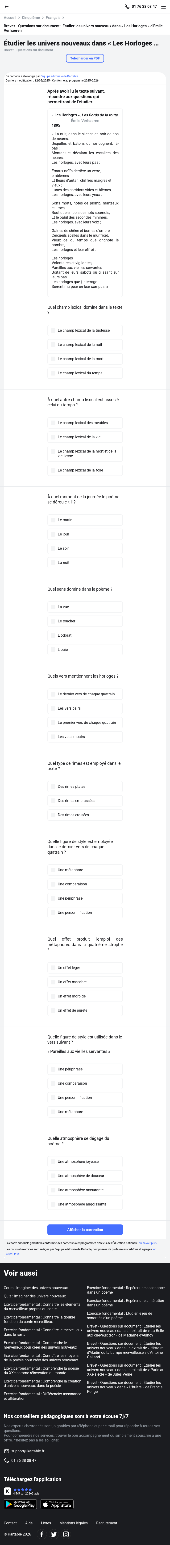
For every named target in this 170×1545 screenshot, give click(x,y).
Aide (29, 1523)
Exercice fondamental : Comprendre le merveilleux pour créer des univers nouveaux (40, 1345)
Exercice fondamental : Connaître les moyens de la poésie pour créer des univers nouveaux (41, 1357)
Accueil (10, 17)
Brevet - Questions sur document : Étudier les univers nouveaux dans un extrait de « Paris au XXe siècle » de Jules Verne (125, 1370)
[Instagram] (66, 1534)
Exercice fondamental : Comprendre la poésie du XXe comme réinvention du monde (41, 1370)
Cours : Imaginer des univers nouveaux (36, 1288)
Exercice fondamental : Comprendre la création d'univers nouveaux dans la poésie (42, 1383)
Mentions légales (73, 1523)
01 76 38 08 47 (144, 7)
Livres (46, 1523)
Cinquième (31, 17)
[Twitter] (54, 1534)
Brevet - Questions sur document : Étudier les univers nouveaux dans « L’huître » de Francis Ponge (124, 1387)
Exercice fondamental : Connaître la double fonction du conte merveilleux (39, 1319)
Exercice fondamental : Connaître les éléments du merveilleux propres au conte (42, 1306)
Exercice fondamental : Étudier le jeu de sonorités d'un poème (119, 1315)
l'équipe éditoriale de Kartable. (60, 76)
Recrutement (106, 1523)
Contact (10, 1523)
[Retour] (8, 6)
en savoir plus (148, 1243)
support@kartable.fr (27, 1451)
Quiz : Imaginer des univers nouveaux (35, 1296)
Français (53, 17)
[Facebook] (42, 1534)
